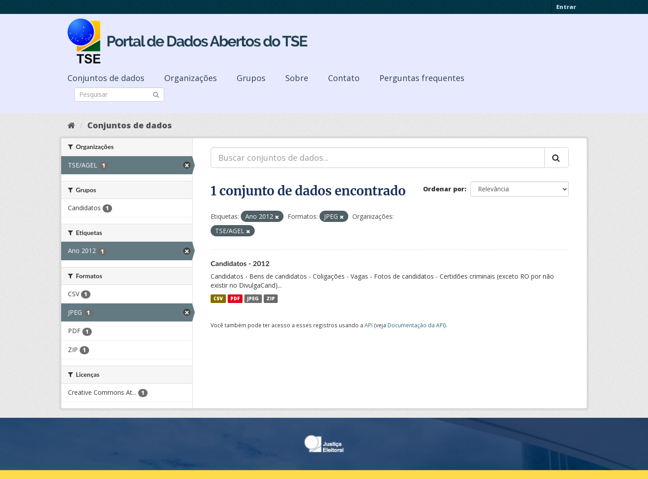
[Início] (71, 125)
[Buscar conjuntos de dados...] (378, 157)
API (368, 325)
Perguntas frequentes (421, 77)
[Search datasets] (119, 94)
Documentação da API (415, 325)
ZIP (270, 298)
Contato (344, 77)
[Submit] (156, 94)
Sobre (296, 77)
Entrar (566, 7)
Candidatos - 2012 (240, 263)
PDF (235, 298)
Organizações (190, 77)
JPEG (253, 298)
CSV (218, 298)
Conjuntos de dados (106, 77)
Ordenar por (443, 189)
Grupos (251, 77)
